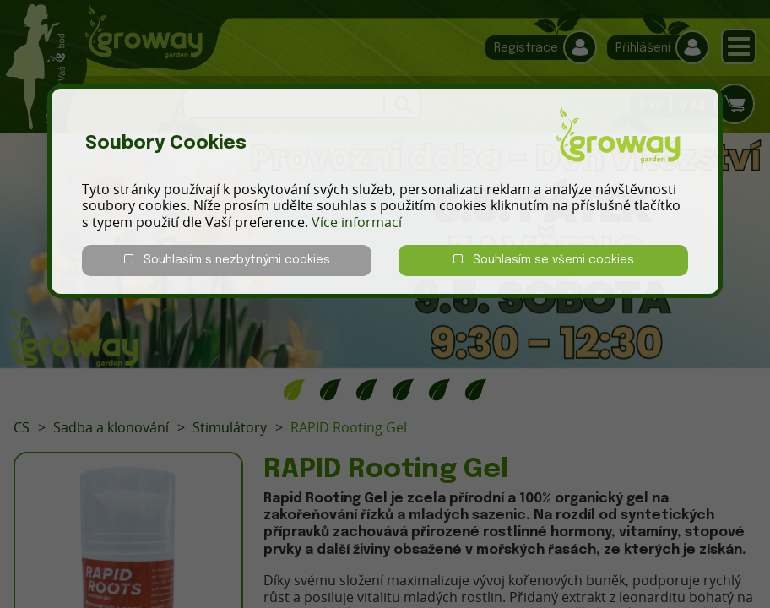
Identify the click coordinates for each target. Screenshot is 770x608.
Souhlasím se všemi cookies (543, 259)
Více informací (357, 222)
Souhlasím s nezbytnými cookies (227, 259)
